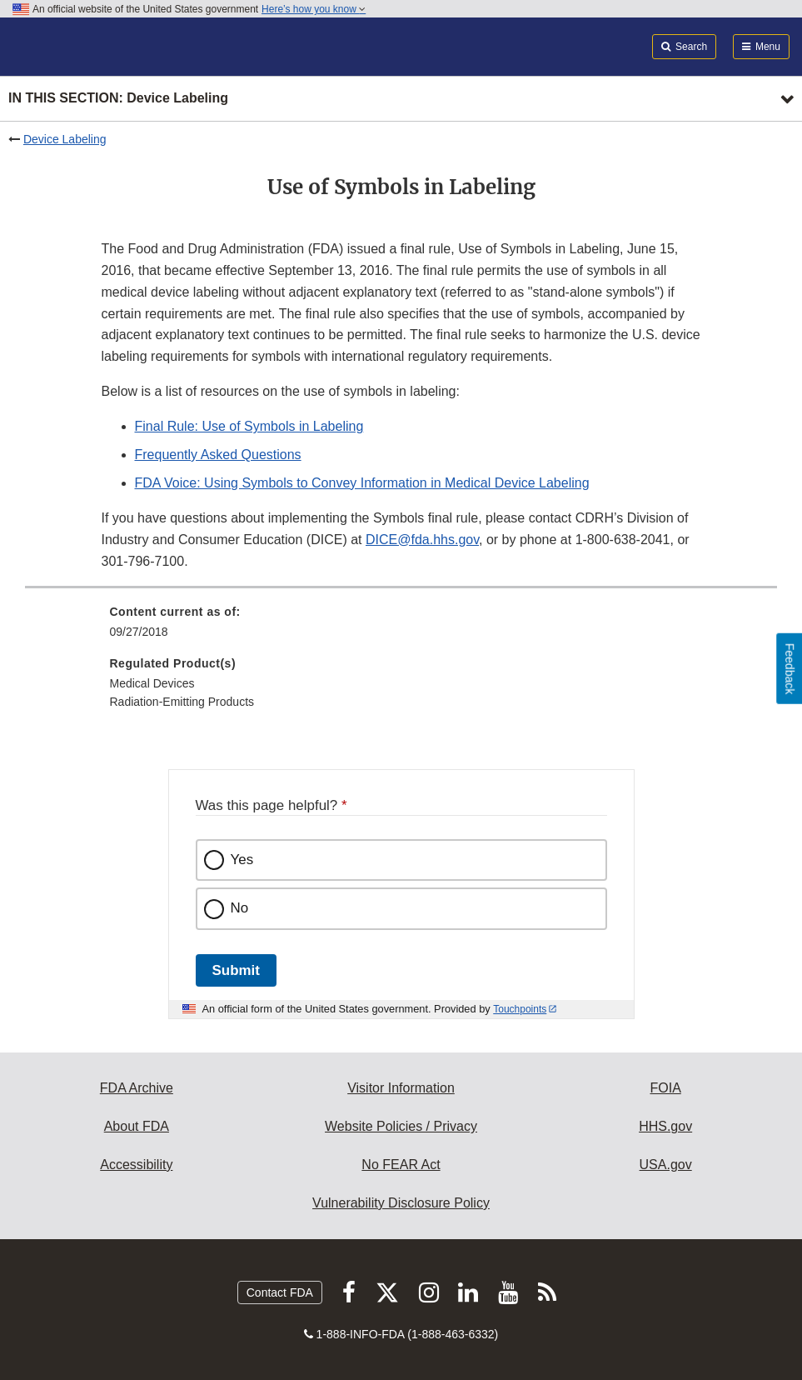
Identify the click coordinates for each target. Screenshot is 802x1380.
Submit (236, 970)
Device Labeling (65, 139)
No (240, 908)
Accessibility (136, 1165)
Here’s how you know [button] (314, 9)
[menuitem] (401, 627)
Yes (242, 860)
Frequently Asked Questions (218, 455)
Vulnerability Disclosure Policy (401, 1203)
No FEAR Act (400, 1165)
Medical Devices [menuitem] (152, 683)
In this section (118, 98)
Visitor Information (401, 1088)
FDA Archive (136, 1088)
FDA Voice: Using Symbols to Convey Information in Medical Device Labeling (362, 483)
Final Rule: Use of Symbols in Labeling (249, 426)
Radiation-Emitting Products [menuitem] (182, 701)
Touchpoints (519, 1009)
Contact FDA (280, 1292)
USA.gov (666, 1165)
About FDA (136, 1126)
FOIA (665, 1088)
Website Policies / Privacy (401, 1126)
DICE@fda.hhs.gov (422, 539)
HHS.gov (665, 1126)
